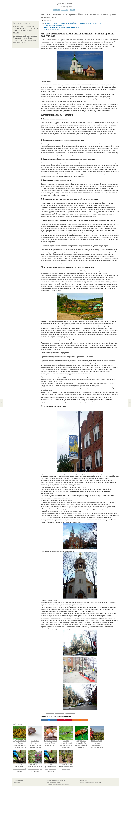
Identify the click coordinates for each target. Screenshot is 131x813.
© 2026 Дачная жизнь (18, 780)
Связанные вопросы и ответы (54, 25)
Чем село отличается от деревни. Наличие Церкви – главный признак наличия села (72, 23)
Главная (56, 10)
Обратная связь (83, 780)
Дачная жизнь (65, 3)
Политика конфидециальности (53, 782)
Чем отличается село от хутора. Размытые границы (61, 27)
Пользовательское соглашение (58, 780)
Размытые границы (59, 713)
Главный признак (50, 713)
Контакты (49, 780)
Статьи (72, 10)
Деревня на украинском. (52, 29)
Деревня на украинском (69, 713)
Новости (64, 10)
